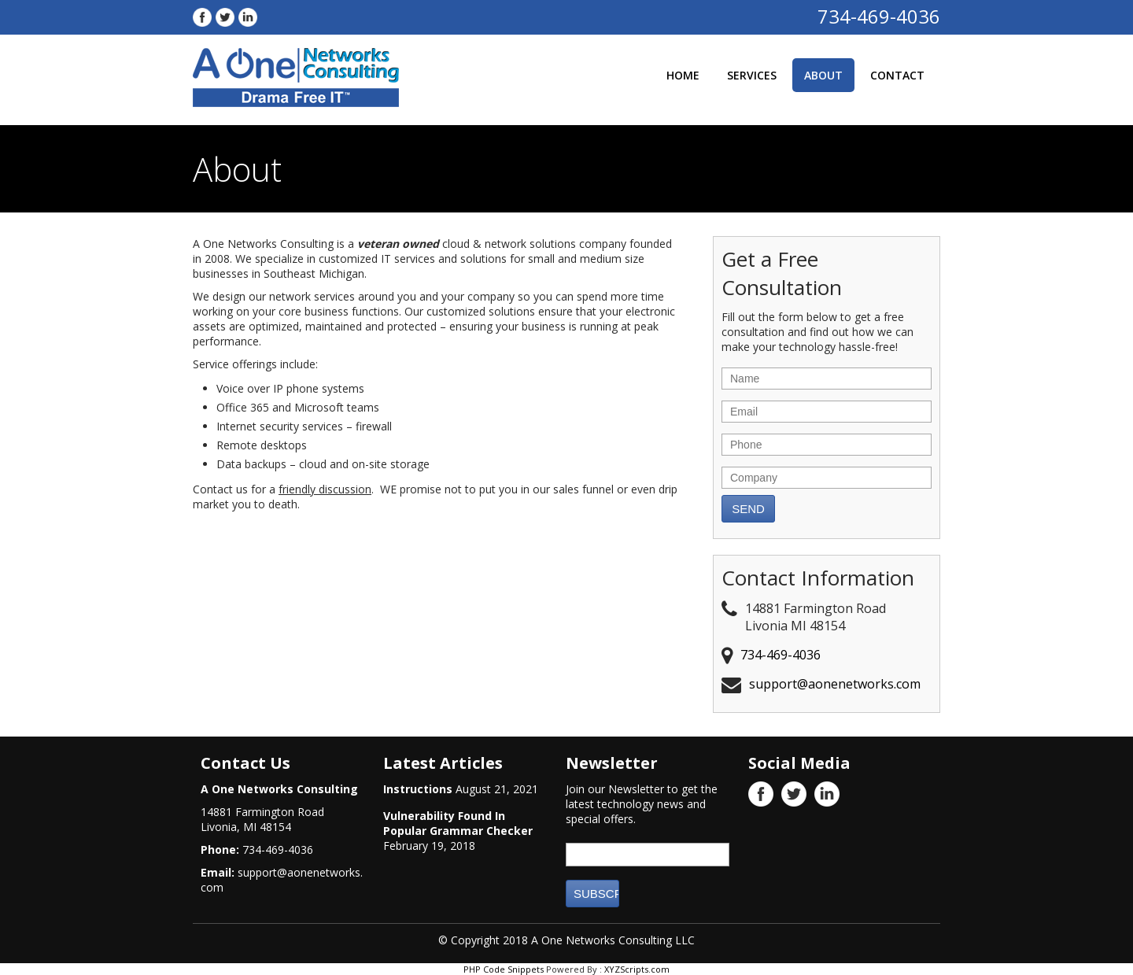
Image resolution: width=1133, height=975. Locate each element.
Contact (897, 75)
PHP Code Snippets (503, 969)
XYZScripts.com (637, 969)
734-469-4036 (878, 16)
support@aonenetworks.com (835, 683)
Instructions (417, 788)
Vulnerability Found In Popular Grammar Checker (458, 823)
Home (682, 75)
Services (752, 75)
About (823, 75)
